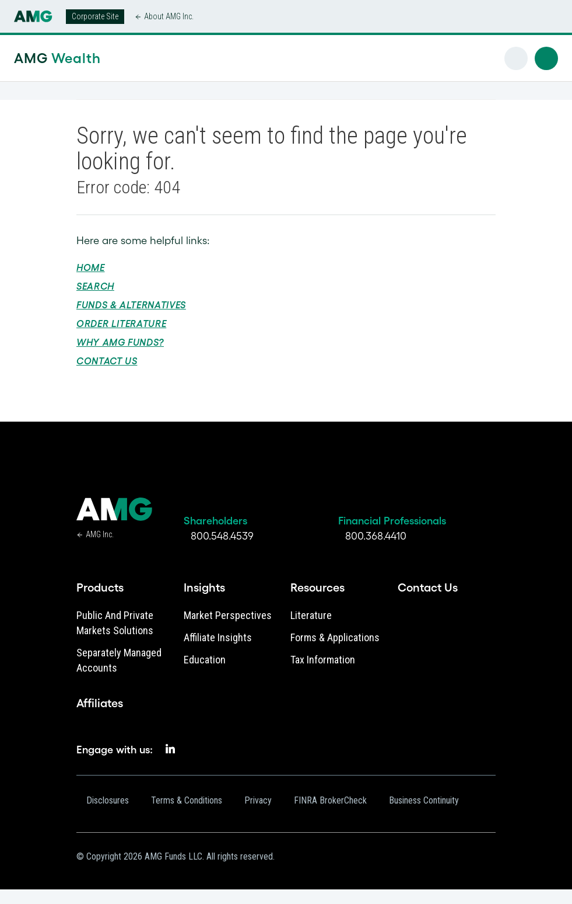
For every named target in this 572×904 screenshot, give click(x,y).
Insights (204, 587)
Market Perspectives (228, 615)
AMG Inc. (100, 534)
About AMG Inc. (169, 16)
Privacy (258, 800)
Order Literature (121, 323)
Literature (311, 615)
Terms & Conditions (186, 800)
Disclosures (107, 800)
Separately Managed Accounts (119, 660)
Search (95, 286)
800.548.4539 (222, 536)
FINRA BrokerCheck (330, 800)
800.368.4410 (375, 536)
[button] (546, 58)
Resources (317, 587)
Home (90, 267)
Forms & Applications (335, 637)
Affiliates (99, 703)
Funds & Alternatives (131, 305)
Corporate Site (95, 16)
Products (100, 587)
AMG (57, 58)
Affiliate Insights (218, 637)
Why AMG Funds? (120, 342)
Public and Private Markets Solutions (114, 623)
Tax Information (322, 659)
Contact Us (106, 361)
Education (205, 659)
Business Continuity (424, 800)
